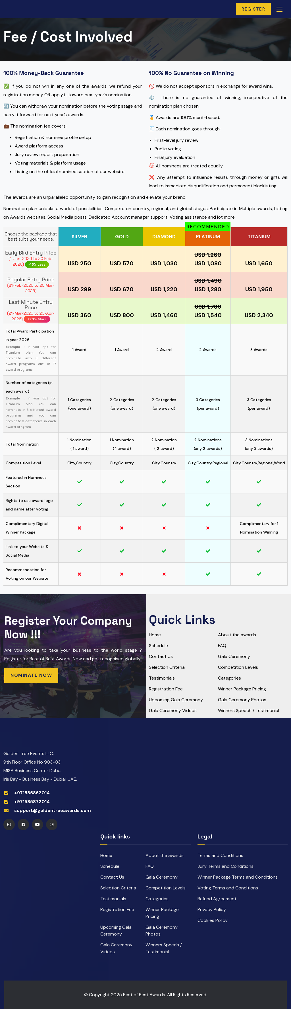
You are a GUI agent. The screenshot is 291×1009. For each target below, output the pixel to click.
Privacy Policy (212, 909)
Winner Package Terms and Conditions (238, 877)
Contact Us (161, 656)
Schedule (158, 646)
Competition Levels (238, 667)
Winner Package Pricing (242, 689)
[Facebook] (23, 824)
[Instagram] (9, 824)
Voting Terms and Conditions (228, 888)
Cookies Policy (213, 920)
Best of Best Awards (144, 995)
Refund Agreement (217, 899)
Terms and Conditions (220, 855)
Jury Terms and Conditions (225, 866)
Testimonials (162, 678)
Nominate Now (31, 675)
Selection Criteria (167, 667)
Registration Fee (166, 689)
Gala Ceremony (234, 656)
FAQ (222, 646)
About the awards (237, 635)
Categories (229, 678)
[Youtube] (37, 824)
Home (155, 635)
